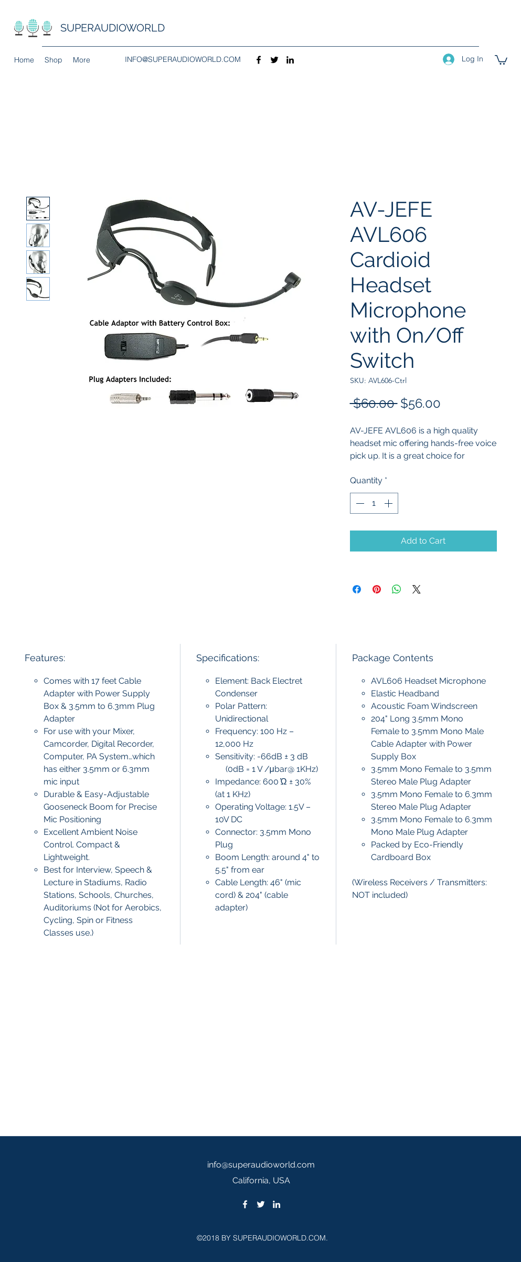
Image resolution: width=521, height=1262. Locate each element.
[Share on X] (416, 589)
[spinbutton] (374, 503)
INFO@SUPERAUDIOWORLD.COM (183, 59)
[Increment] (389, 503)
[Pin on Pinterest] (376, 589)
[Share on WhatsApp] (396, 589)
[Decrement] (359, 503)
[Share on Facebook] (356, 589)
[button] (501, 59)
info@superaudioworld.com (261, 1165)
